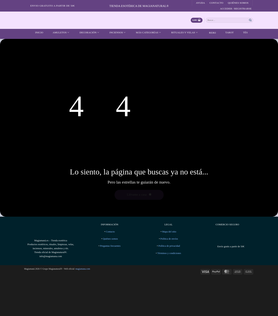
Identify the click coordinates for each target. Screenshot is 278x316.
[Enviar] (250, 20)
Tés (243, 32)
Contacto (216, 2)
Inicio (36, 32)
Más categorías (146, 32)
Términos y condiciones (169, 253)
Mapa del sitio (169, 231)
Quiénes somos (238, 2)
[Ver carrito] (197, 20)
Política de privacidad (169, 246)
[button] (236, 9)
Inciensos (115, 32)
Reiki (209, 32)
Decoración (87, 32)
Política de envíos (169, 238)
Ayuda (200, 2)
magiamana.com (82, 269)
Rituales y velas (182, 32)
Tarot (227, 32)
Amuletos (58, 32)
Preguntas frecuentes (110, 246)
